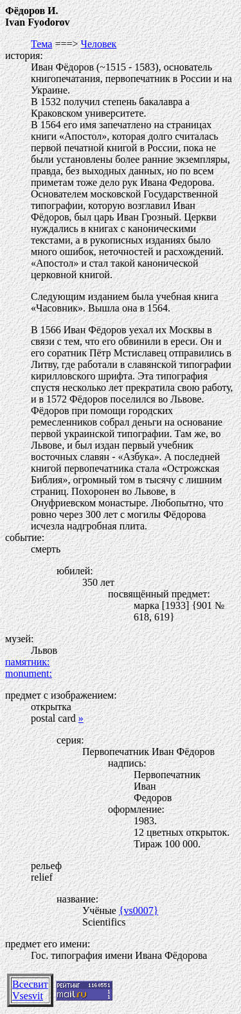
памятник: (27, 661)
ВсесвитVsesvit (30, 990)
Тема (41, 43)
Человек (98, 43)
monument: (28, 673)
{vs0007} (139, 910)
